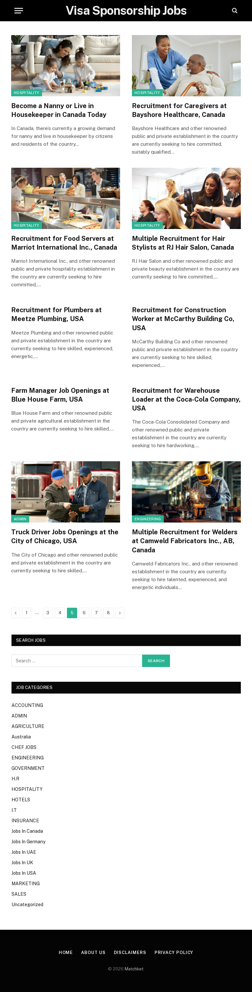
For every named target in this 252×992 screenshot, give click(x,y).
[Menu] (18, 10)
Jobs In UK (22, 862)
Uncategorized (27, 904)
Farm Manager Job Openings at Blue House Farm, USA (60, 395)
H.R (15, 778)
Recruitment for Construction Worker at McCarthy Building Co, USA (183, 319)
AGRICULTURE (27, 726)
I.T (14, 810)
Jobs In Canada (27, 831)
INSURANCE (25, 820)
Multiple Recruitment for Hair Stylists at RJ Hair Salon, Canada (183, 243)
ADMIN (20, 519)
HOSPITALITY (26, 93)
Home (66, 952)
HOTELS (20, 799)
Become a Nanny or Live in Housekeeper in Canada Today (58, 110)
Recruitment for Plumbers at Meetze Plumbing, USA (56, 314)
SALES (18, 894)
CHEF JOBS (23, 747)
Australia (21, 736)
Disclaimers (130, 952)
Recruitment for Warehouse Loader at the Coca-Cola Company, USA (186, 399)
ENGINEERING (148, 519)
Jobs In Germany (28, 841)
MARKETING (25, 883)
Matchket (134, 968)
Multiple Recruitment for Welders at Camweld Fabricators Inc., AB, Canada (185, 541)
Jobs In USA (23, 873)
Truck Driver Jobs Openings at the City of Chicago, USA (64, 536)
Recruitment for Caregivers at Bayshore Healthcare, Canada (179, 110)
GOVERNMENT (28, 768)
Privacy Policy (174, 952)
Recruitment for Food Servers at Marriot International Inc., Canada (64, 243)
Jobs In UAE (23, 852)
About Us (93, 952)
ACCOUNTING (27, 705)
